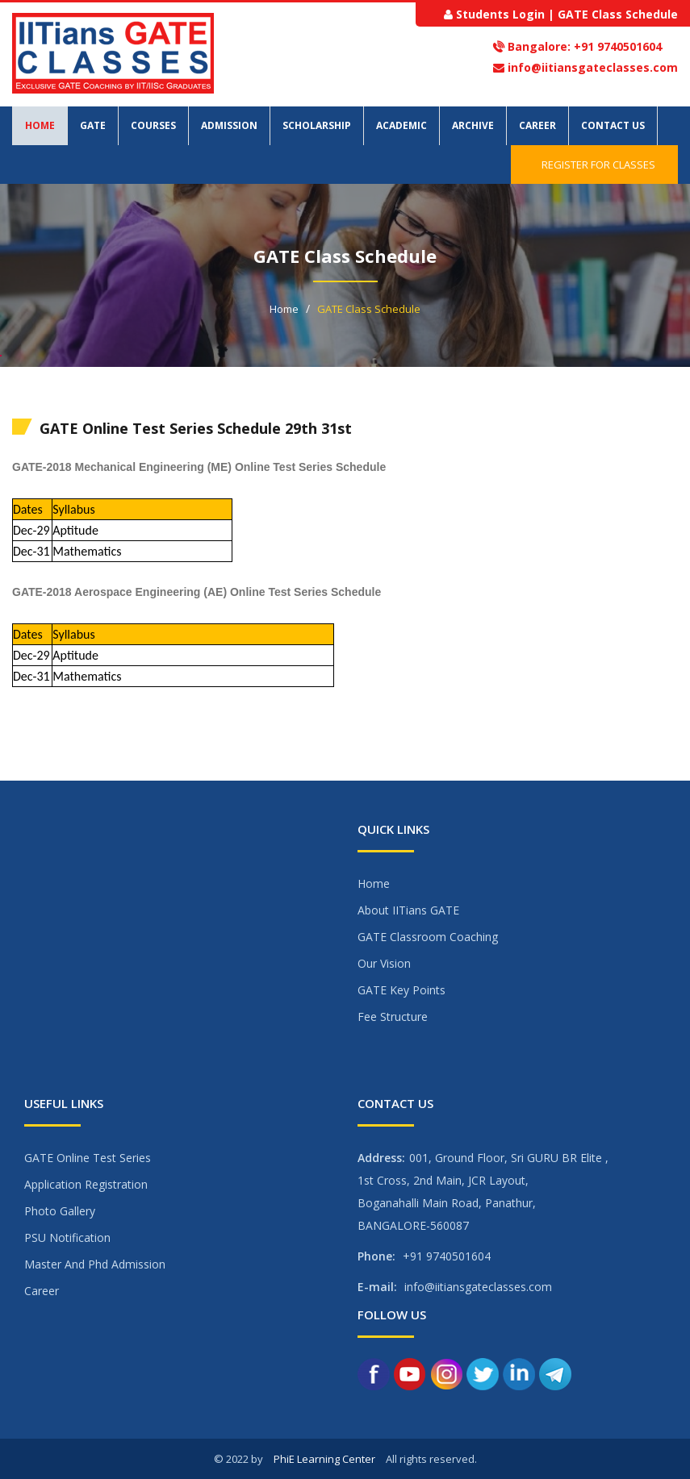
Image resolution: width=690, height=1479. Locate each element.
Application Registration (86, 1184)
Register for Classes (594, 164)
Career (537, 125)
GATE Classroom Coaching (428, 936)
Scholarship (316, 125)
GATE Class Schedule (618, 14)
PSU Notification (67, 1237)
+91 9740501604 (616, 46)
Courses (153, 125)
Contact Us (613, 125)
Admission (229, 125)
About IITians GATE (408, 910)
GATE (93, 125)
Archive (473, 125)
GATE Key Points (401, 990)
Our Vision (384, 963)
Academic (401, 125)
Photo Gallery (59, 1211)
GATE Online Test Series (87, 1157)
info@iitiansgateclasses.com (593, 67)
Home (40, 125)
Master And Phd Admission (94, 1264)
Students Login (500, 14)
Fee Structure (393, 1016)
